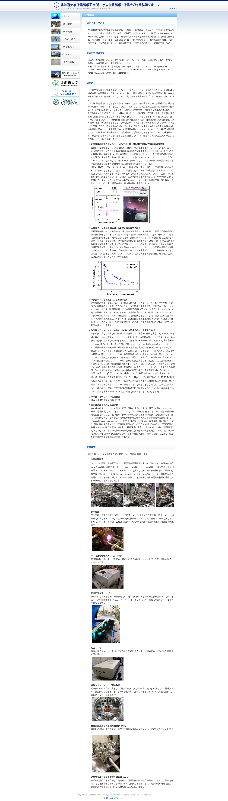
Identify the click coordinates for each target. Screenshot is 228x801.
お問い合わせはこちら (114, 798)
